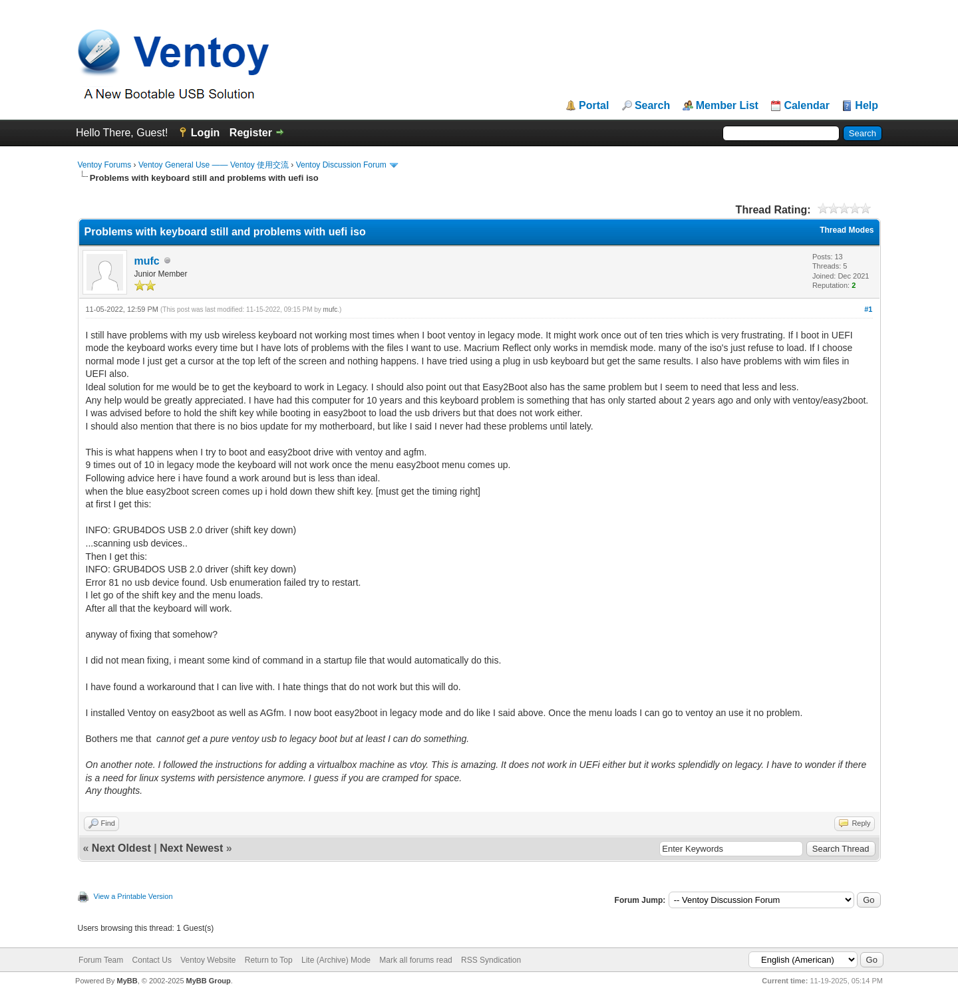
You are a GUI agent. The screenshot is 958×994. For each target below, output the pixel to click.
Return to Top (269, 960)
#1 (868, 309)
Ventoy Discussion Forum (341, 165)
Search (652, 105)
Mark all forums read (415, 960)
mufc (147, 261)
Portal (594, 105)
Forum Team (101, 960)
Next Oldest (121, 848)
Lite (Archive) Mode (336, 960)
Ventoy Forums (105, 165)
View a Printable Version (133, 896)
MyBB (126, 981)
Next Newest (191, 848)
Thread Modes (847, 230)
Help (866, 105)
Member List (727, 105)
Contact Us (152, 960)
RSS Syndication (491, 960)
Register (251, 132)
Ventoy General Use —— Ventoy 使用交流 (213, 165)
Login (205, 132)
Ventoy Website (208, 960)
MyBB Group (208, 981)
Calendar (806, 105)
